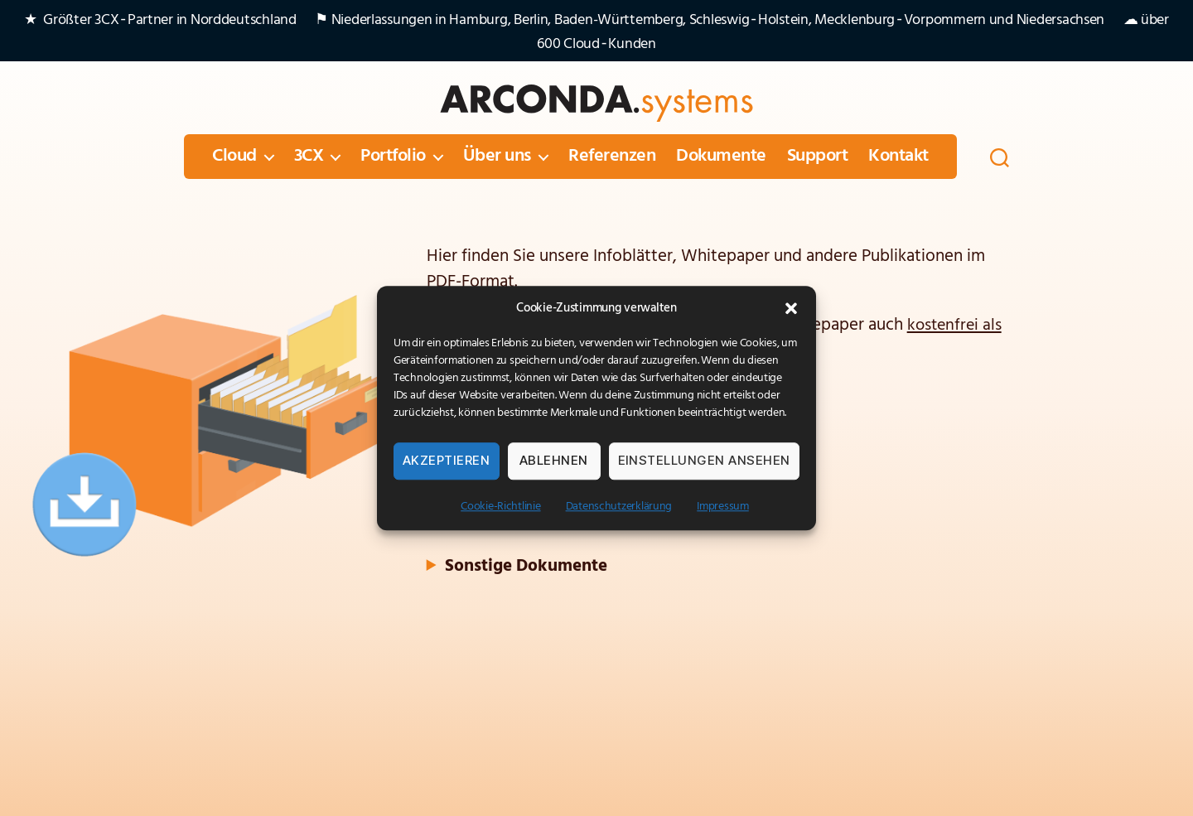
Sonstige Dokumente (526, 565)
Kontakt (898, 156)
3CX (309, 156)
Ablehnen (553, 460)
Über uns (497, 156)
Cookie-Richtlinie (500, 506)
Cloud (234, 156)
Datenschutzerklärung (619, 506)
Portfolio (393, 156)
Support (817, 156)
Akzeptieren (446, 460)
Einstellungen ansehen (704, 460)
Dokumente (721, 156)
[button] (791, 308)
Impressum (723, 506)
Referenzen (611, 156)
